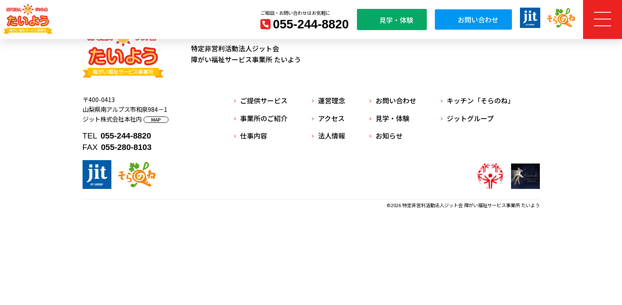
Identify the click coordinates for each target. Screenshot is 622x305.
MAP (156, 119)
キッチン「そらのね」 (480, 100)
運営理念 (331, 100)
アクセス (331, 118)
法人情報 (331, 135)
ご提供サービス (264, 100)
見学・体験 (391, 20)
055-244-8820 (311, 24)
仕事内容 (253, 135)
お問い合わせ (473, 19)
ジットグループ (470, 118)
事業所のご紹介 (264, 118)
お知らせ (389, 135)
